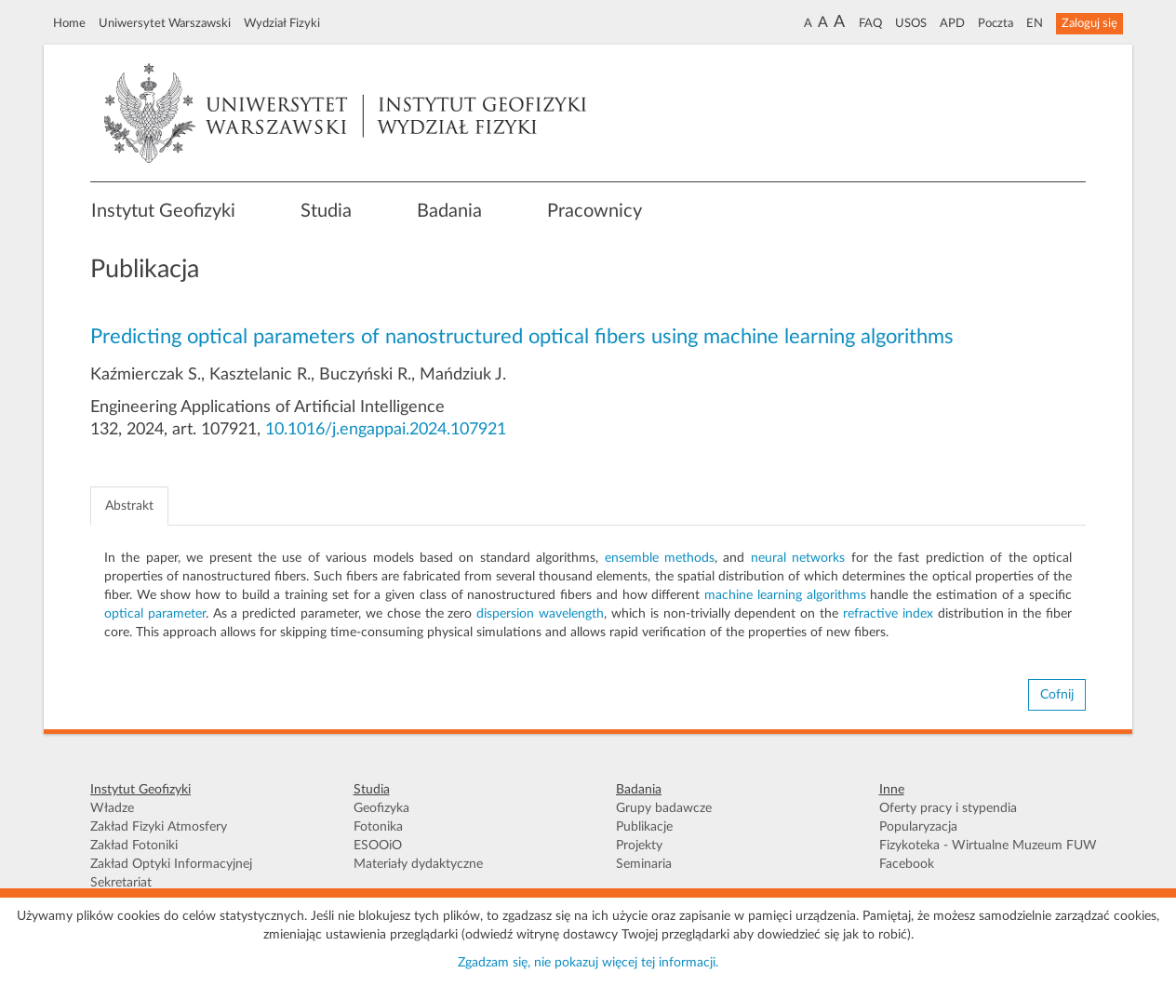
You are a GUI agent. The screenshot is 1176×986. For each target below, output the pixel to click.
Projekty (639, 845)
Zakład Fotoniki (134, 845)
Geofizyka (381, 808)
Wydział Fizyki (282, 23)
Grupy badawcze (664, 808)
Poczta (995, 23)
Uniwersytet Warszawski (165, 23)
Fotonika (378, 826)
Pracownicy (594, 211)
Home (69, 23)
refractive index (888, 613)
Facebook (906, 864)
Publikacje (644, 826)
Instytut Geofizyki (163, 211)
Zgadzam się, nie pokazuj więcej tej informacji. (588, 962)
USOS (911, 23)
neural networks (798, 558)
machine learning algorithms (784, 595)
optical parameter (155, 613)
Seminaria (644, 864)
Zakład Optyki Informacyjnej (171, 864)
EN (1034, 23)
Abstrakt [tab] (129, 506)
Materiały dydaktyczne (418, 864)
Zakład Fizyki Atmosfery (158, 826)
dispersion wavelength (540, 613)
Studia (326, 211)
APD (952, 23)
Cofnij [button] (1057, 694)
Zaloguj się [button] (1089, 23)
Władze (112, 808)
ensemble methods (660, 558)
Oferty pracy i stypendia (948, 808)
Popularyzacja (918, 826)
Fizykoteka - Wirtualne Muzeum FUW (988, 845)
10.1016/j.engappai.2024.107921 (385, 429)
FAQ (870, 23)
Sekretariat (121, 882)
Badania (449, 211)
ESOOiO (378, 845)
